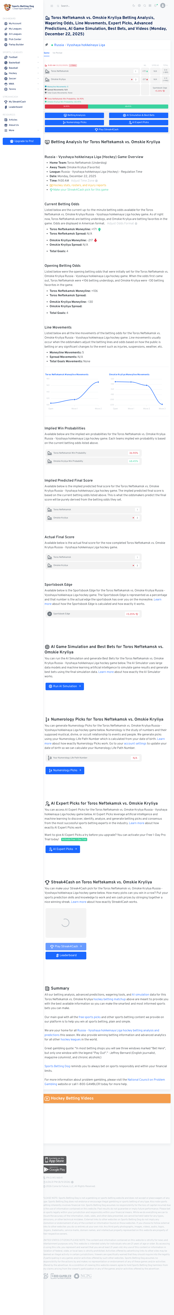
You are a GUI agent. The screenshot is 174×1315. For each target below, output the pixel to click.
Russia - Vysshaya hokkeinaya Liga (84, 45)
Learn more (71, 604)
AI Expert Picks (67, 854)
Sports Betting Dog (61, 1071)
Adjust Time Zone (88, 181)
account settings (148, 748)
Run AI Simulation (69, 691)
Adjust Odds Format (132, 224)
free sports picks (94, 1022)
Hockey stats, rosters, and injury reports (82, 185)
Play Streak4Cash (70, 951)
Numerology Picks (69, 775)
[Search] (81, 6)
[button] (162, 5)
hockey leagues (87, 1044)
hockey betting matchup (119, 1004)
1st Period (62, 53)
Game (51, 53)
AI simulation (145, 999)
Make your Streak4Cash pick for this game (83, 190)
